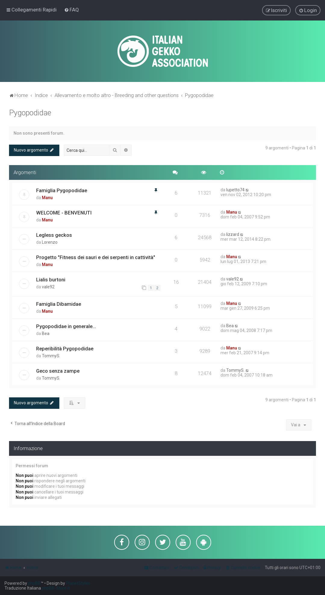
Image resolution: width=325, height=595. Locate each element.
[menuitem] (71, 9)
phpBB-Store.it (56, 588)
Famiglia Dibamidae (58, 303)
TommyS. (51, 355)
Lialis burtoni (50, 279)
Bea (45, 332)
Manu (47, 197)
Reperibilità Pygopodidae (64, 348)
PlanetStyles (78, 583)
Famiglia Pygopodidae (61, 190)
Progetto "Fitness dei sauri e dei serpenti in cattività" (95, 257)
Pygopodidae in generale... (66, 326)
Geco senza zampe (58, 370)
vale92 (48, 286)
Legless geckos (54, 234)
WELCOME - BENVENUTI (64, 212)
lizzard (232, 233)
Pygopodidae (30, 112)
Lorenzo (50, 241)
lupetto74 (235, 189)
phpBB (34, 583)
